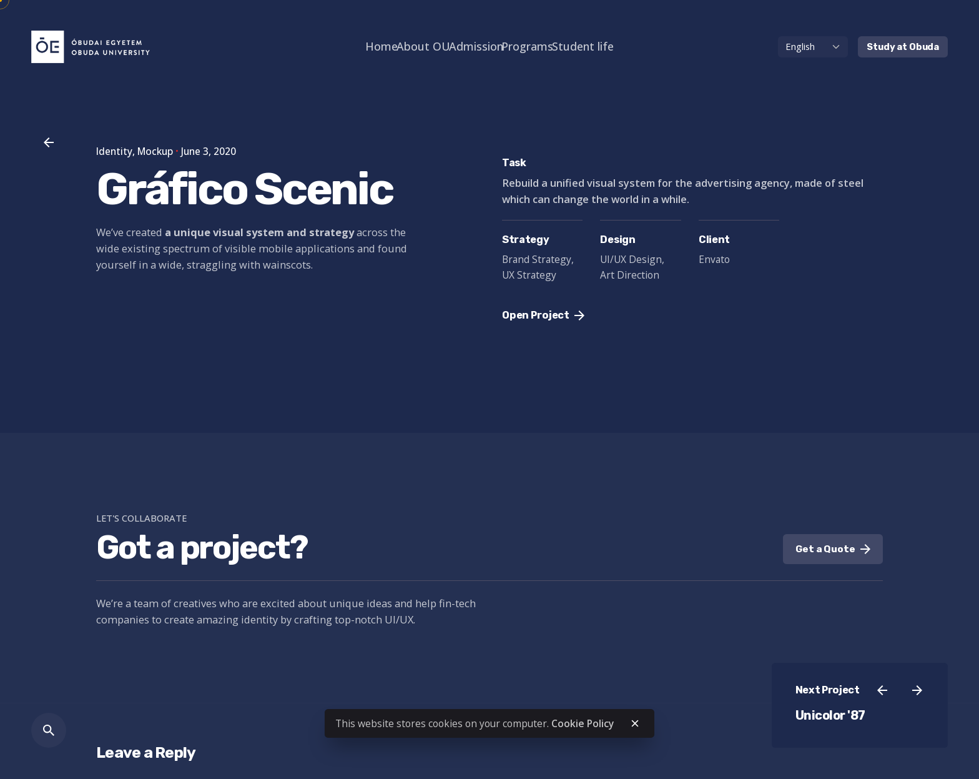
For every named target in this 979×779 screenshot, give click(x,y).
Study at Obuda (903, 46)
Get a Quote (832, 549)
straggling (212, 264)
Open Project (543, 315)
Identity (114, 151)
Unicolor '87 (830, 715)
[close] (635, 723)
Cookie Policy (582, 723)
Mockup (155, 151)
